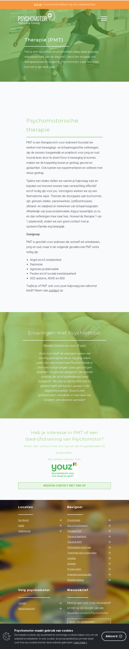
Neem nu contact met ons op (64, 485)
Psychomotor (89, 520)
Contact (40, 603)
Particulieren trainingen (89, 547)
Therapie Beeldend (89, 536)
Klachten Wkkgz (89, 580)
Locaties (89, 558)
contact (54, 290)
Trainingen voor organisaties (89, 552)
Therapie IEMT (89, 542)
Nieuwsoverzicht (40, 608)
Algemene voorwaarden (89, 574)
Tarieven (89, 563)
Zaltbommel (40, 531)
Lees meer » (80, 642)
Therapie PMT (89, 531)
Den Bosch (40, 520)
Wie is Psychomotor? (89, 525)
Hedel (40, 525)
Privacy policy (89, 569)
